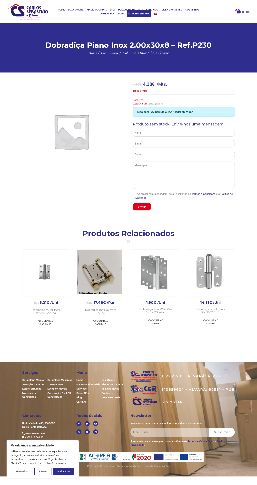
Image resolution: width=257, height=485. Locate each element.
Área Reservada (139, 13)
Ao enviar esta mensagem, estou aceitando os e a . (183, 196)
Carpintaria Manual (33, 380)
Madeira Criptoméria (101, 10)
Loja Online (75, 10)
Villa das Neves (172, 10)
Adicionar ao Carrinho (46, 322)
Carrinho (81, 401)
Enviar (142, 206)
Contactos (107, 13)
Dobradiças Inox (155, 103)
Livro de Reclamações (157, 466)
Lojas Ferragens (31, 388)
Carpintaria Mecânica (59, 380)
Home (61, 10)
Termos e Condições (204, 194)
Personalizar (22, 471)
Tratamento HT (56, 384)
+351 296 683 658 (35, 433)
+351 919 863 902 (35, 437)
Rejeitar (43, 471)
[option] (71, 131)
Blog (121, 13)
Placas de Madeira (130, 10)
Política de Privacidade (100, 466)
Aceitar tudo (63, 471)
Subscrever (222, 432)
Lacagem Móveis (57, 388)
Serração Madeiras (33, 384)
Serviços (152, 10)
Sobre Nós (192, 10)
